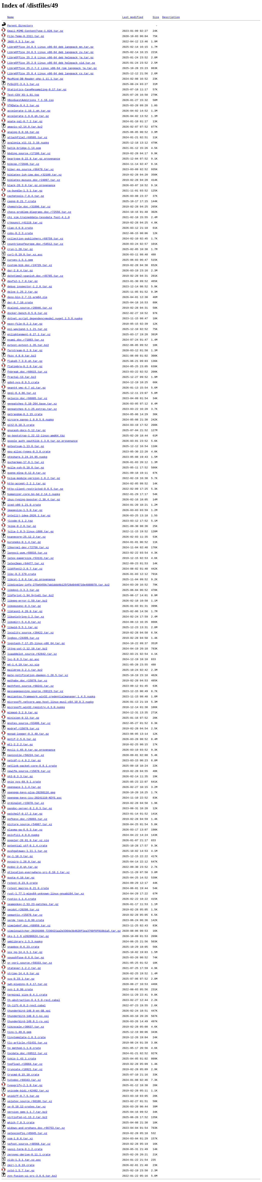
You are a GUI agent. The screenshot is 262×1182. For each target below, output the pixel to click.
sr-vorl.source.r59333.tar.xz (29, 962)
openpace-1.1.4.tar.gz (24, 787)
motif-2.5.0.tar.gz (21, 739)
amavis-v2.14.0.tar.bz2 (25, 126)
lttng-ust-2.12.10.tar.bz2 (27, 648)
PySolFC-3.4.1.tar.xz (23, 84)
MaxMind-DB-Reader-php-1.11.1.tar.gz (35, 78)
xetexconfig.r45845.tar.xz (27, 1133)
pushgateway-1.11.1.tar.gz (27, 851)
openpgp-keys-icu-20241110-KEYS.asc (34, 797)
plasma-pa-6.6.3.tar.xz (25, 829)
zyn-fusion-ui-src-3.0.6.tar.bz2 (32, 1175)
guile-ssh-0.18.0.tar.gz (25, 467)
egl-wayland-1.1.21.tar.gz (27, 329)
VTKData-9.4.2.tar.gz (23, 105)
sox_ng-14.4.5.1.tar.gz (25, 952)
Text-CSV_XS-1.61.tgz (23, 94)
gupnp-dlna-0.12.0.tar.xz (26, 473)
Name (10, 17)
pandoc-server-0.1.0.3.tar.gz (29, 808)
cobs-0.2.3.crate (20, 233)
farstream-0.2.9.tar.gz (25, 350)
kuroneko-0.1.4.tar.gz (24, 542)
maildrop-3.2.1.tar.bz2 (25, 670)
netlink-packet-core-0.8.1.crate (32, 765)
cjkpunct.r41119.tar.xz (25, 222)
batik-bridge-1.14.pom (24, 148)
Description (171, 17)
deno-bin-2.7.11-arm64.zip (27, 297)
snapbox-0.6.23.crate (23, 947)
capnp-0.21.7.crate (21, 201)
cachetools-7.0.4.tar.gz (25, 196)
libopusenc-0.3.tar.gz (24, 606)
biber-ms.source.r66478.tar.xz (30, 169)
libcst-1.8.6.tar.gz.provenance (31, 579)
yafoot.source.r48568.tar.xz (29, 1144)
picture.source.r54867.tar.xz (29, 824)
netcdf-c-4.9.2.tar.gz (24, 760)
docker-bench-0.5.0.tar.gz (27, 313)
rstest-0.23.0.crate (22, 883)
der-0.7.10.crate (20, 302)
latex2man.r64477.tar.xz (25, 563)
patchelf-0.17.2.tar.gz (25, 813)
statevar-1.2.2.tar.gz (24, 968)
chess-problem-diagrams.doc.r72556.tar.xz (39, 212)
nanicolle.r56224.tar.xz (25, 755)
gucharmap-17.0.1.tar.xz (25, 462)
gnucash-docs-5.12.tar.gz (26, 430)
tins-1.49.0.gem (19, 1032)
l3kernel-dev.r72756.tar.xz (28, 547)
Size (156, 17)
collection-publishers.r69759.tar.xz (35, 238)
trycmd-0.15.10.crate (23, 1074)
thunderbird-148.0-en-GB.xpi (29, 1010)
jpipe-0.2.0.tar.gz (21, 526)
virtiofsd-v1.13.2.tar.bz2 (27, 1117)
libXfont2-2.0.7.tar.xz (25, 568)
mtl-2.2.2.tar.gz (20, 744)
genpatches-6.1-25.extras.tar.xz (32, 409)
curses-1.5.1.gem (20, 260)
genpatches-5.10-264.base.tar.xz (32, 403)
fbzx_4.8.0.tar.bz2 (21, 355)
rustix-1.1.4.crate (21, 899)
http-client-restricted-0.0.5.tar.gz (35, 489)
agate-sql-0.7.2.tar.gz (25, 121)
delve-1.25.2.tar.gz (22, 292)
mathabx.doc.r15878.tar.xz (27, 680)
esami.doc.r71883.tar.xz (25, 339)
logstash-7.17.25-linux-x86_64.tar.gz (36, 643)
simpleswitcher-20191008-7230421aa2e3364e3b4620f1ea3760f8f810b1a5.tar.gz (64, 931)
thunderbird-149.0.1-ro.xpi (28, 1021)
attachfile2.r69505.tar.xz (27, 137)
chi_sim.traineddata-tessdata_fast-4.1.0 (38, 217)
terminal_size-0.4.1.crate (27, 994)
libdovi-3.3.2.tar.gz (23, 590)
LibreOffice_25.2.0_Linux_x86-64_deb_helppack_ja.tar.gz (50, 57)
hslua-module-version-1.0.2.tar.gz (33, 478)
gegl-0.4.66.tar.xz (21, 393)
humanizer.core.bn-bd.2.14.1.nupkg (33, 494)
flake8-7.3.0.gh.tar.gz (25, 361)
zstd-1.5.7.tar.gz (21, 1170)
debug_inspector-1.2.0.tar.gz (29, 286)
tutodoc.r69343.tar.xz (24, 1080)
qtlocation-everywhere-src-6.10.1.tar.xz (38, 872)
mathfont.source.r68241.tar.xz (30, 686)
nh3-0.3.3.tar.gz (20, 776)
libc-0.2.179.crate (21, 574)
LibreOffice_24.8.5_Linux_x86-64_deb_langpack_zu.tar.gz (50, 52)
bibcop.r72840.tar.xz (23, 164)
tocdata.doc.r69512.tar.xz (27, 1053)
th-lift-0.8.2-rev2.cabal (26, 1005)
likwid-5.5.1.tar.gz (22, 627)
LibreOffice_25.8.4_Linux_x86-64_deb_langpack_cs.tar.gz (50, 73)
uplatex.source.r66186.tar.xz (29, 1101)
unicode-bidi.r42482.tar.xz (28, 1090)
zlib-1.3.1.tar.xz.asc (24, 1160)
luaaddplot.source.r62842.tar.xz (32, 654)
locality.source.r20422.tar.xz (30, 632)
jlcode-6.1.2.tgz (20, 520)
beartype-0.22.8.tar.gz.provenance (33, 158)
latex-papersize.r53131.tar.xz (30, 558)
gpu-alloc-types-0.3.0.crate (29, 451)
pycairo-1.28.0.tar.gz (24, 861)
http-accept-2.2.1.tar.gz (26, 483)
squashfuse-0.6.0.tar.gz (25, 957)
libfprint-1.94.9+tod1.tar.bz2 (30, 595)
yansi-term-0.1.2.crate (25, 1149)
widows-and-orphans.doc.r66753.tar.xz (36, 1128)
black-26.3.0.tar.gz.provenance (31, 185)
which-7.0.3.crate (21, 1122)
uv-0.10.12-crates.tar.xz (26, 1106)
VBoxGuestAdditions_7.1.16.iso (30, 100)
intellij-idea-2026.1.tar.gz (29, 515)
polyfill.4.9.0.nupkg (23, 835)
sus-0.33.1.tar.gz (21, 978)
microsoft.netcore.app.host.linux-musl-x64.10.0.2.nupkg (50, 702)
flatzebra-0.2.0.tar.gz (25, 366)
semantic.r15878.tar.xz (25, 915)
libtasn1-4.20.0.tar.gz (25, 611)
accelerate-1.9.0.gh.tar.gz (28, 116)
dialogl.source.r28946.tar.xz (29, 307)
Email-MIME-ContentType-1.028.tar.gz (35, 31)
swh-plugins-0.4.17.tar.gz (27, 984)
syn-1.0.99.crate (20, 989)
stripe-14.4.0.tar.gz (23, 973)
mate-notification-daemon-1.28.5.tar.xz (37, 675)
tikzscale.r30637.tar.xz (25, 1026)
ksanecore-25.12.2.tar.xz (26, 536)
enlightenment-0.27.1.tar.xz (29, 334)
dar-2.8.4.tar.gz (20, 270)
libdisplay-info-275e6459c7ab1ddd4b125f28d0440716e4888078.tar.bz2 (58, 584)
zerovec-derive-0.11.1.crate (29, 1154)
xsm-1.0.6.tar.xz (20, 1138)
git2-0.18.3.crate (21, 425)
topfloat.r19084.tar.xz (25, 1064)
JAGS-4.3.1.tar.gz (21, 41)
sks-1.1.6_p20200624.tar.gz (28, 936)
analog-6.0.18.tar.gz (23, 132)
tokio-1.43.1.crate (21, 1058)
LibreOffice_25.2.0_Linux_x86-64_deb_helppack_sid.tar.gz (51, 63)
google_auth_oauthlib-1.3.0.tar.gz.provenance (42, 441)
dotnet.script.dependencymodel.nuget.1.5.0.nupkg (44, 318)
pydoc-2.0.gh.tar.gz (22, 867)
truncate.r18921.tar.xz (25, 1069)
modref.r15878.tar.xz (23, 728)
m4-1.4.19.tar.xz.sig (23, 664)
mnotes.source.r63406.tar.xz (29, 723)
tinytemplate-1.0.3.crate (26, 1037)
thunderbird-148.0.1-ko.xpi (28, 1016)
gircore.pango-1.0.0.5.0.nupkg (30, 419)
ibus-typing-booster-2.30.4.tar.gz (33, 499)
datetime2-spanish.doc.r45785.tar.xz (35, 276)
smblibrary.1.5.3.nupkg (25, 941)
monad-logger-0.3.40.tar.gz (28, 733)
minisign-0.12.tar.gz (23, 718)
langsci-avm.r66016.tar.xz (27, 552)
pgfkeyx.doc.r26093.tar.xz (27, 819)
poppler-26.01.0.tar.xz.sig (28, 840)
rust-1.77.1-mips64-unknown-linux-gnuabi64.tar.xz (45, 893)
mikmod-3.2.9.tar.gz (22, 712)
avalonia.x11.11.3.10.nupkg (28, 142)
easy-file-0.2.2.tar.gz (25, 323)
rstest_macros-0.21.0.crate (28, 888)
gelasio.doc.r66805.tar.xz (27, 398)
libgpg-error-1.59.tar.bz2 (27, 600)
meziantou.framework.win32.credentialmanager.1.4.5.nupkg (51, 696)
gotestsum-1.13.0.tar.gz (25, 446)
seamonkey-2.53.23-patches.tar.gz (33, 904)
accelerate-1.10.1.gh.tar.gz (29, 110)
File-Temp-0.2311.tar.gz (25, 36)
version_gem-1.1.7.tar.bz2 (27, 1112)
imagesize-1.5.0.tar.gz (25, 510)
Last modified (132, 17)
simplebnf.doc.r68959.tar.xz (29, 925)
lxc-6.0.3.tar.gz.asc (23, 659)
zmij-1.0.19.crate (21, 1165)
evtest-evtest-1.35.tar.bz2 (28, 345)
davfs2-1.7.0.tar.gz (22, 281)
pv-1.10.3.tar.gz (20, 856)
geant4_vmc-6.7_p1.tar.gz (26, 387)
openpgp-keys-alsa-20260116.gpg (31, 792)
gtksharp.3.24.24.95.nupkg (27, 457)
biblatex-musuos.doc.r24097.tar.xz (33, 180)
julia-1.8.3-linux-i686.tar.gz (30, 531)
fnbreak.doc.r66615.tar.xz (27, 371)
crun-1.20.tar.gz (20, 249)
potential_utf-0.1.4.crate (27, 845)
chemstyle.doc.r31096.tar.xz (29, 206)
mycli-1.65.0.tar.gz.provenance (31, 749)
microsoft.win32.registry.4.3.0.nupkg (36, 707)
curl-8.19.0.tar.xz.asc (25, 254)
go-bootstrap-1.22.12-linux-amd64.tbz (36, 435)
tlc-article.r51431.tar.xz (27, 1042)
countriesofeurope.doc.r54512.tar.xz (35, 244)
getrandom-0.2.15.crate (25, 414)
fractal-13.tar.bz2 (21, 377)
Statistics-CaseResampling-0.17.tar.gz (37, 89)
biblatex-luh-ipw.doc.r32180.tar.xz (34, 174)
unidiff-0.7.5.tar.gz (23, 1096)
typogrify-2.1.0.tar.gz (25, 1085)
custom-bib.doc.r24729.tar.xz (29, 265)
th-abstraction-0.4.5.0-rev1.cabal (33, 1000)
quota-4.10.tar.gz (21, 877)
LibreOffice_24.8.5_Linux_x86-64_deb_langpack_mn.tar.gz (50, 47)
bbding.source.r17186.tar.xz (29, 153)
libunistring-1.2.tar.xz (25, 616)
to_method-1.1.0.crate (24, 1048)
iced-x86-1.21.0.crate (24, 505)
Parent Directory (20, 25)
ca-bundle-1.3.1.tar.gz (25, 190)
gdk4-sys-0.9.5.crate (23, 382)
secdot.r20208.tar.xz (23, 909)
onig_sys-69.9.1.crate (24, 781)
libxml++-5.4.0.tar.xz (24, 622)
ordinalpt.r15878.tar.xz (25, 803)
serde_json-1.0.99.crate (25, 920)
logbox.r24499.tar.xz (23, 638)
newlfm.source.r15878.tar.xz (29, 771)
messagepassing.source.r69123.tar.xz (35, 691)
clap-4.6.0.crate (20, 228)
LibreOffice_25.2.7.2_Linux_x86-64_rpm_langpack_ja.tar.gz (52, 68)
